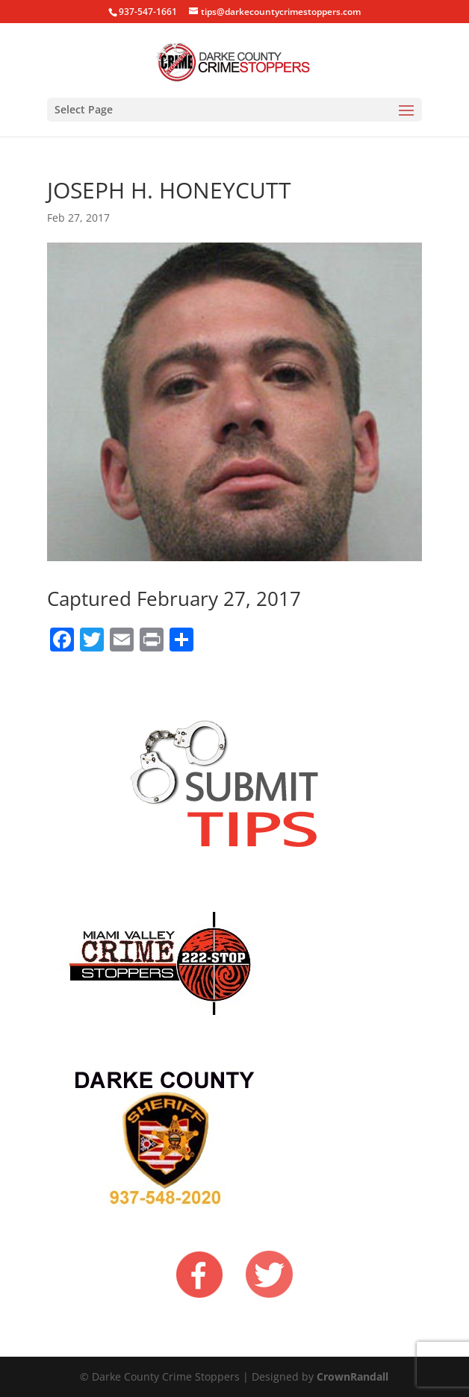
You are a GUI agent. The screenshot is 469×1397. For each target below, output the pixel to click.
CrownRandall (352, 1376)
